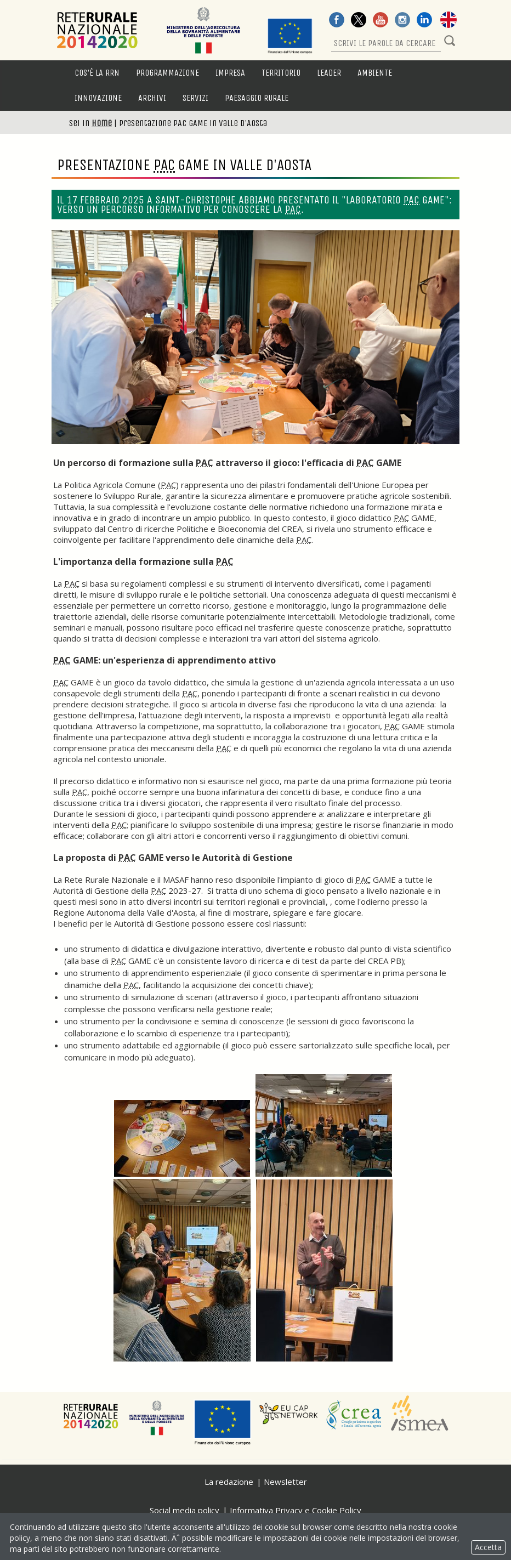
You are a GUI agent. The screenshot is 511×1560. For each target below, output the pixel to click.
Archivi (152, 98)
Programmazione (167, 72)
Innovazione (98, 98)
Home (102, 123)
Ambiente (374, 72)
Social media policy (184, 1510)
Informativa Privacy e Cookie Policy (295, 1510)
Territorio (281, 72)
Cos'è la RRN (97, 72)
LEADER (329, 72)
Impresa (230, 72)
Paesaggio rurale (256, 98)
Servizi (195, 98)
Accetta (488, 1547)
